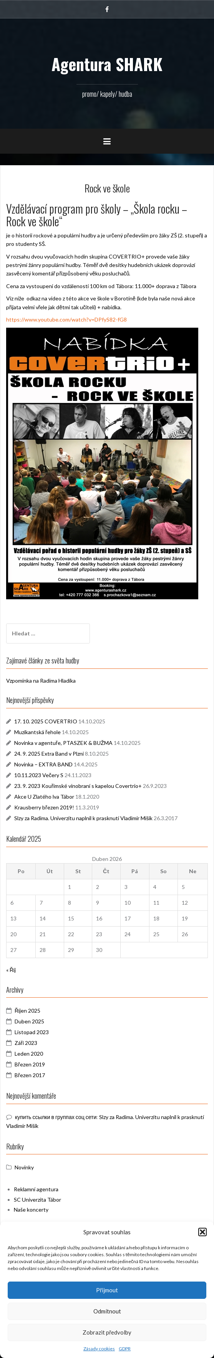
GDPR (125, 1348)
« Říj (11, 970)
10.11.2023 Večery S (38, 775)
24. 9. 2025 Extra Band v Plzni (49, 753)
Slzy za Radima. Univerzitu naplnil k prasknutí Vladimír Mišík (83, 818)
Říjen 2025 (27, 1010)
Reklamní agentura (36, 1189)
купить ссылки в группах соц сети (55, 1117)
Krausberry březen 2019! (44, 807)
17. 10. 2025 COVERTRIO (45, 721)
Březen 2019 (30, 1064)
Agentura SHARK (107, 64)
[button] (202, 1232)
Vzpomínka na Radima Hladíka (41, 680)
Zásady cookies (99, 1348)
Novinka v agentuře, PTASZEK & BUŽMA (63, 743)
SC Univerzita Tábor (37, 1199)
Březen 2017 (30, 1075)
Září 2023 (26, 1043)
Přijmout (107, 1290)
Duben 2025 (29, 1021)
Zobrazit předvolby (107, 1332)
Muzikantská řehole (37, 732)
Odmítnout (107, 1311)
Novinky (24, 1167)
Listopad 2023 (32, 1032)
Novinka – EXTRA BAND (43, 764)
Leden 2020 (29, 1053)
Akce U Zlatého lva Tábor (44, 796)
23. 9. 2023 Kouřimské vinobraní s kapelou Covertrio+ (78, 786)
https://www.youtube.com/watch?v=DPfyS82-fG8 (66, 319)
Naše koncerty (31, 1209)
